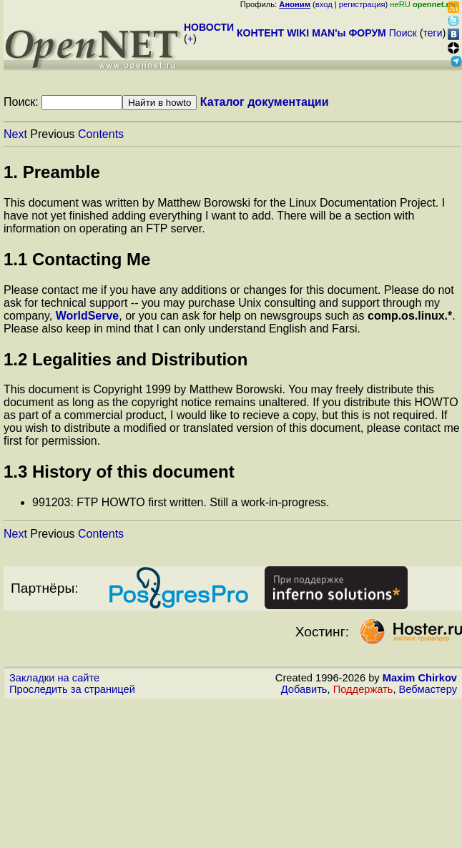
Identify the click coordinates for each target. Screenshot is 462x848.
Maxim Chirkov (420, 678)
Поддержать (363, 689)
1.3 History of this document (119, 471)
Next (15, 134)
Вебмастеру (428, 689)
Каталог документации (264, 102)
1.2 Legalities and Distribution (125, 359)
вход (324, 4)
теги (433, 33)
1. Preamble (52, 172)
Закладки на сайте (54, 678)
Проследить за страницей (72, 689)
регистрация (362, 4)
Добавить (304, 689)
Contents (101, 134)
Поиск (403, 33)
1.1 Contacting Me (77, 259)
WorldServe (87, 316)
